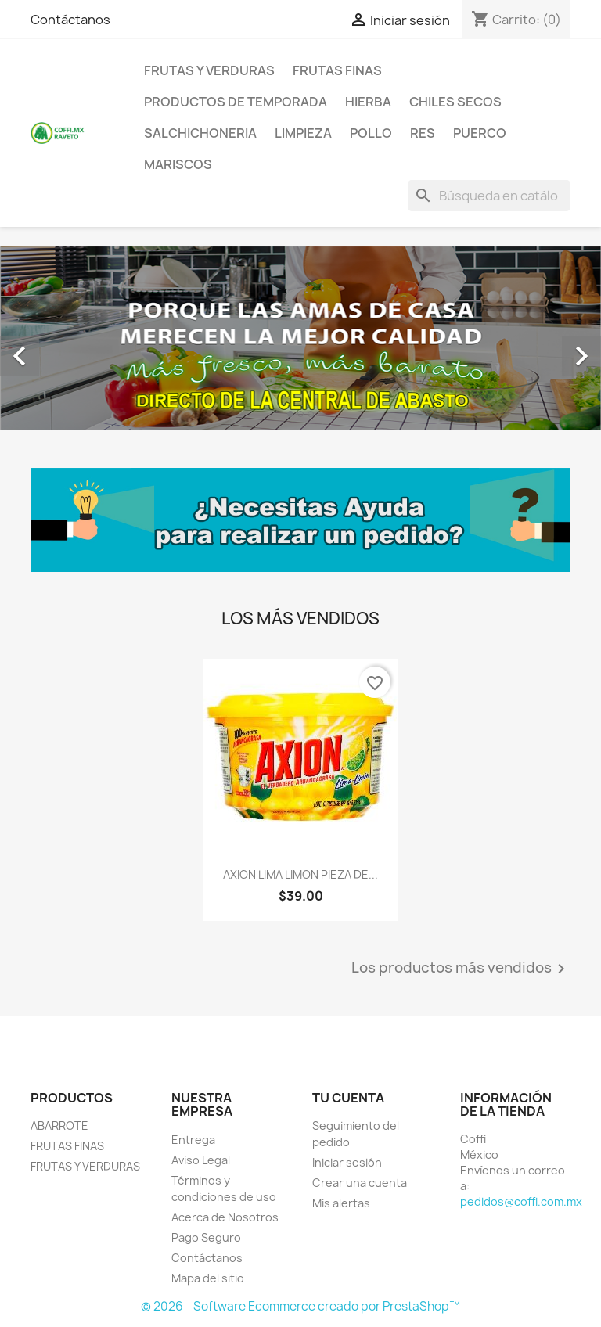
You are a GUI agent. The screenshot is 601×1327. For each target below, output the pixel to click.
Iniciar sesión (347, 1162)
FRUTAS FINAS (337, 70)
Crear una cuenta (359, 1182)
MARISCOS (178, 164)
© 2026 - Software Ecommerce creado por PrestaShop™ (300, 1306)
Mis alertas (341, 1203)
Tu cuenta (348, 1097)
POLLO (371, 133)
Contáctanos (70, 19)
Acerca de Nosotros (225, 1217)
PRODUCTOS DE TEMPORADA (235, 101)
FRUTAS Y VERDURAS (209, 70)
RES (422, 133)
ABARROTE (59, 1125)
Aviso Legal (200, 1160)
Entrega (193, 1139)
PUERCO (479, 133)
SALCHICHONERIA (200, 133)
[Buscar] (489, 195)
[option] (300, 338)
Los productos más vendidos (460, 968)
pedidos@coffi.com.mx (521, 1201)
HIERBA (368, 101)
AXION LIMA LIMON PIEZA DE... (300, 874)
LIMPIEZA (303, 133)
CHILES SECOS (455, 101)
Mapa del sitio (207, 1278)
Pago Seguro (206, 1237)
